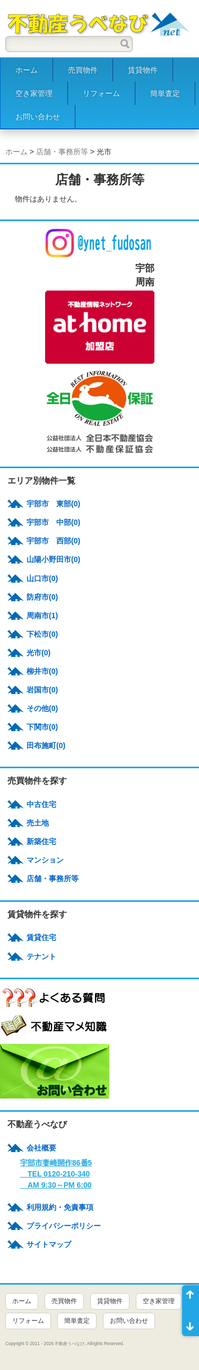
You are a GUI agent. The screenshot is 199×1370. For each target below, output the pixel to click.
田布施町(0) (46, 745)
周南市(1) (42, 615)
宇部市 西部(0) (53, 541)
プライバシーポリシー (64, 1226)
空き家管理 (34, 93)
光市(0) (38, 652)
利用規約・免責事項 (60, 1207)
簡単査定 (165, 93)
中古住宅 (41, 804)
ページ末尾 (190, 1323)
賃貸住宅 (41, 937)
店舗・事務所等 (62, 151)
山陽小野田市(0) (53, 559)
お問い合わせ (37, 116)
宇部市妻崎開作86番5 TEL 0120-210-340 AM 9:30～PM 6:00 (56, 1173)
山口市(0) (42, 578)
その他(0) (42, 708)
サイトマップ (49, 1244)
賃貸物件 (143, 70)
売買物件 (83, 70)
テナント (41, 956)
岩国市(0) (42, 690)
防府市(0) (42, 597)
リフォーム (101, 93)
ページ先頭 (190, 1298)
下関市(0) (42, 727)
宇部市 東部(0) (53, 503)
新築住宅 (41, 841)
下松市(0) (42, 634)
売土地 (38, 823)
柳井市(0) (42, 671)
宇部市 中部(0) (53, 522)
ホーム (26, 70)
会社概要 (41, 1148)
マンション (45, 860)
